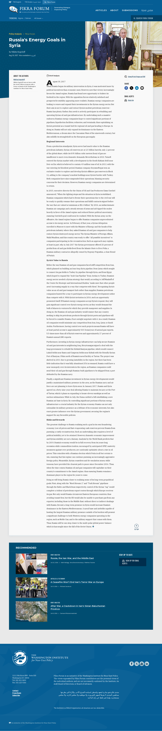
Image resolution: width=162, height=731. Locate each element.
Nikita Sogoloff (18, 52)
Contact (15, 691)
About (114, 10)
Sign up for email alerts (130, 562)
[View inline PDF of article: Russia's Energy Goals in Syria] (136, 76)
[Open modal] (143, 18)
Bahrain (28, 18)
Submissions (130, 10)
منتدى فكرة (147, 10)
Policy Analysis (15, 34)
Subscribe (16, 695)
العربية (33, 55)
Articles (101, 10)
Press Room (16, 693)
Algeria (21, 18)
